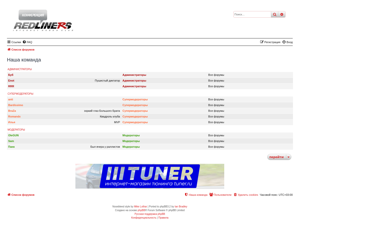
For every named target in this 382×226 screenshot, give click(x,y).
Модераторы (16, 129)
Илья (11, 122)
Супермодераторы (20, 93)
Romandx (14, 116)
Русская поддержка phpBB (149, 214)
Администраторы (20, 69)
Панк (11, 146)
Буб (10, 74)
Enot (11, 80)
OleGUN (13, 135)
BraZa (12, 110)
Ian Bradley (181, 206)
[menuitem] (27, 42)
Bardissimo (15, 105)
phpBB (141, 210)
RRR (11, 86)
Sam (11, 141)
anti (10, 99)
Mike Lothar (140, 206)
